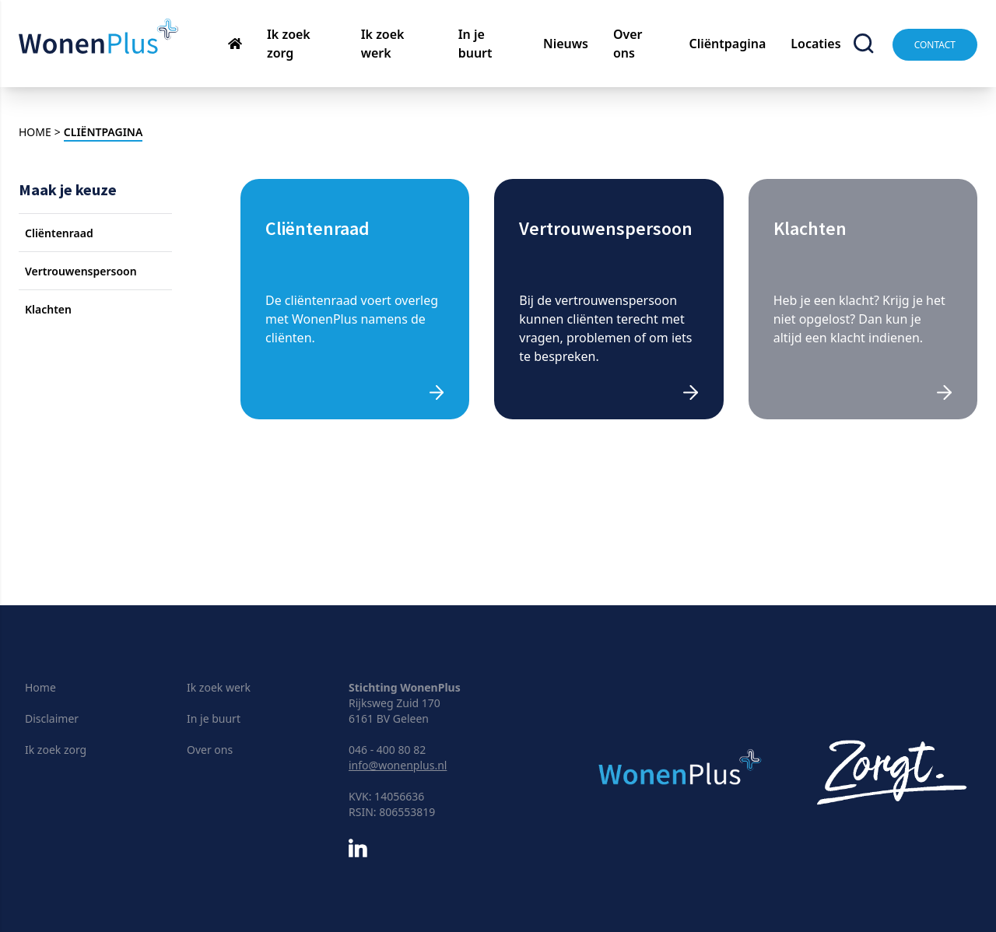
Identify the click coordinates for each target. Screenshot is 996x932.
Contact (935, 44)
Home (40, 687)
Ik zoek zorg (55, 749)
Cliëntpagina (727, 43)
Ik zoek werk (219, 687)
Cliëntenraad (59, 233)
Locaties (815, 43)
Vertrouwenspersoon (81, 271)
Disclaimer (52, 718)
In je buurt (213, 718)
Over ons (210, 749)
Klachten (48, 309)
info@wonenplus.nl (398, 765)
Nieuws (565, 43)
